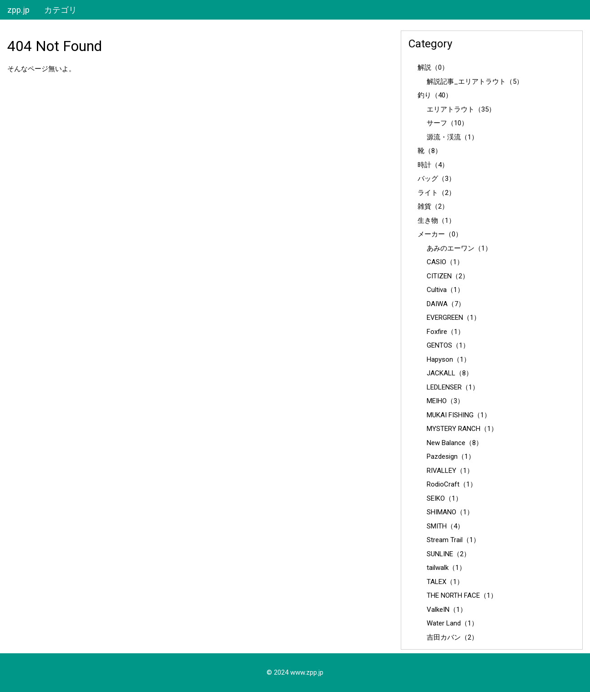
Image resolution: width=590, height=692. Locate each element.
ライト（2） (436, 193)
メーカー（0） (440, 234)
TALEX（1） (445, 582)
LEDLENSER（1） (453, 387)
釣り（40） (435, 95)
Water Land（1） (452, 623)
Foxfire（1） (445, 332)
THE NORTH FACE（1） (462, 595)
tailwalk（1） (446, 568)
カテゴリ (60, 10)
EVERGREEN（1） (453, 317)
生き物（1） (436, 220)
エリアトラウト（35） (461, 109)
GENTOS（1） (448, 345)
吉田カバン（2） (452, 637)
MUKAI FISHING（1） (459, 415)
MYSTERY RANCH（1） (462, 429)
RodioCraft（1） (452, 484)
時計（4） (433, 165)
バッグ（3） (436, 178)
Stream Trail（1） (453, 540)
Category (430, 43)
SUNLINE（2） (448, 554)
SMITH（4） (445, 526)
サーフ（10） (447, 123)
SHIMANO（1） (450, 512)
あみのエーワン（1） (459, 248)
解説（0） (433, 67)
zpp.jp (18, 10)
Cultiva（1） (445, 290)
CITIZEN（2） (448, 276)
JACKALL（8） (450, 373)
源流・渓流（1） (452, 137)
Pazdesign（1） (451, 456)
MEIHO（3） (445, 401)
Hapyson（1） (448, 359)
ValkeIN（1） (447, 609)
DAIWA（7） (446, 304)
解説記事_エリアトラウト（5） (475, 81)
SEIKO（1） (444, 498)
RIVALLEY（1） (450, 470)
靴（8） (430, 151)
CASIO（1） (445, 262)
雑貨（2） (433, 206)
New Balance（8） (455, 443)
